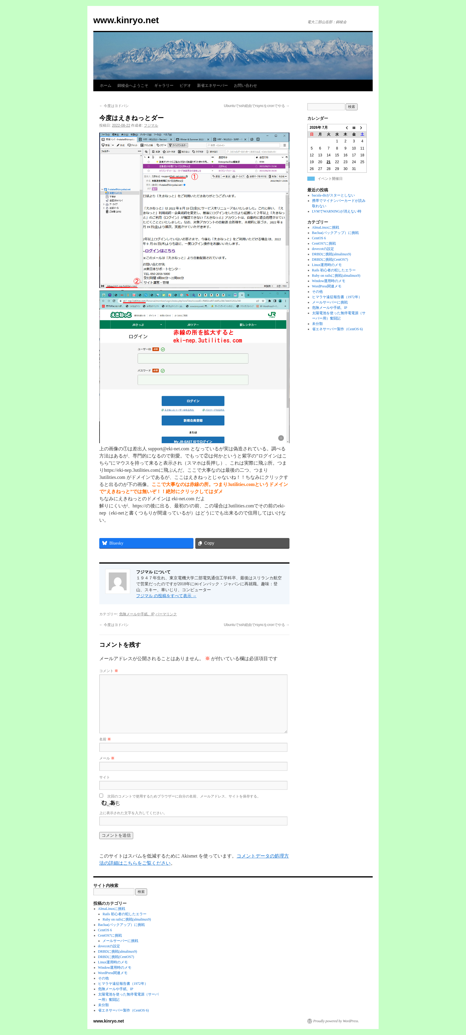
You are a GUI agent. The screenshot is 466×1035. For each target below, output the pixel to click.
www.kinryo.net (126, 20)
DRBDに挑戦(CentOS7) (330, 259)
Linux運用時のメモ (327, 265)
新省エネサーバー (212, 85)
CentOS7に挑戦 (324, 243)
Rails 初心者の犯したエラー (334, 270)
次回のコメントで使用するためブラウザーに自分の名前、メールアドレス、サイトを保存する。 (184, 796)
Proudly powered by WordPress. (336, 1021)
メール (106, 758)
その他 (317, 292)
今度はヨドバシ (114, 106)
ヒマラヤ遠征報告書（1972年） (337, 297)
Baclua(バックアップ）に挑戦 (335, 233)
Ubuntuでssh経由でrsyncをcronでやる (256, 106)
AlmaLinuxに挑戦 (325, 227)
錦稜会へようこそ (132, 85)
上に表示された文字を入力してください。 (133, 813)
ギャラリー (164, 85)
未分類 (317, 324)
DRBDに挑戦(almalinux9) (331, 254)
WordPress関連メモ (327, 286)
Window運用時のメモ (329, 281)
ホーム (105, 85)
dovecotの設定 (323, 249)
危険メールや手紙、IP (137, 614)
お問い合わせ (245, 85)
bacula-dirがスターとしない (333, 195)
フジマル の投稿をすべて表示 (166, 596)
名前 (105, 739)
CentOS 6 (319, 238)
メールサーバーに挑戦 (330, 302)
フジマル (151, 125)
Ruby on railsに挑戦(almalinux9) (336, 275)
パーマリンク (166, 614)
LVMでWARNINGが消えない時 (336, 211)
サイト (104, 777)
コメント (108, 671)
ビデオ (185, 85)
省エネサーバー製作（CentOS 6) (337, 329)
